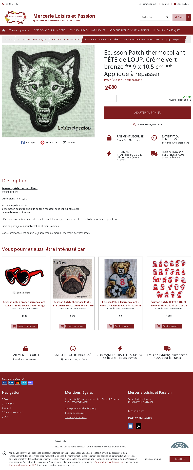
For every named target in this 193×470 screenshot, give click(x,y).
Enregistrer (49, 142)
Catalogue (8, 403)
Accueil (8, 39)
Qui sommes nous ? (12, 412)
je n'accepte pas (153, 459)
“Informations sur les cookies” (109, 462)
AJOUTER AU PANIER (147, 112)
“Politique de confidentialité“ (22, 465)
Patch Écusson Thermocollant (123, 80)
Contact (165, 4)
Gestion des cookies (74, 413)
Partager (28, 142)
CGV (5, 416)
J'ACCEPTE (180, 459)
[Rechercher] (167, 17)
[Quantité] (110, 98)
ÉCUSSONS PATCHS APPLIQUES (32, 39)
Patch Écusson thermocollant (65, 39)
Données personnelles (76, 417)
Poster (69, 142)
